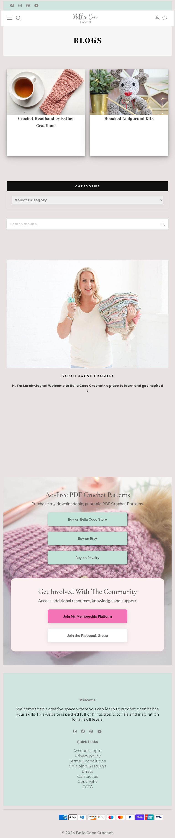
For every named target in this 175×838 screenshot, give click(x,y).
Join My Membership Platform (87, 616)
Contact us (87, 776)
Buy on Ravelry (88, 558)
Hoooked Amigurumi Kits (129, 118)
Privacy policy (87, 756)
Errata (87, 771)
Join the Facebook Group (87, 635)
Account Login (87, 751)
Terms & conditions (87, 761)
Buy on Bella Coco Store (87, 519)
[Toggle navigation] (14, 17)
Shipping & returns (87, 766)
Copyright (87, 781)
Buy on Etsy (87, 538)
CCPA (87, 787)
